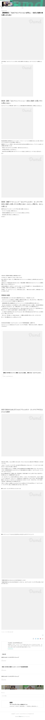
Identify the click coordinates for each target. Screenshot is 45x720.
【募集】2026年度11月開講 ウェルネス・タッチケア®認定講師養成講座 (14, 668)
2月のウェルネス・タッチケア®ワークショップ (10, 677)
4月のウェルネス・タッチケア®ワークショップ (10, 658)
